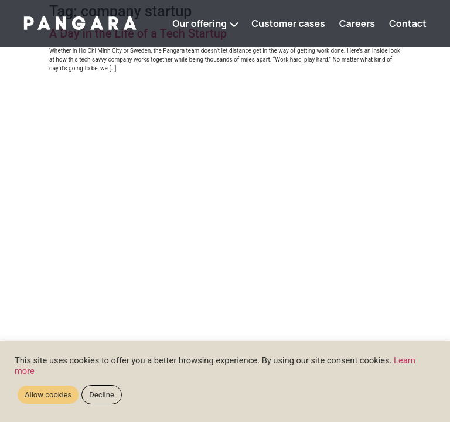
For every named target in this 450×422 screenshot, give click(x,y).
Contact (408, 23)
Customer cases (288, 23)
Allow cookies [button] (48, 394)
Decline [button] (101, 394)
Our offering (199, 23)
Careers (357, 23)
